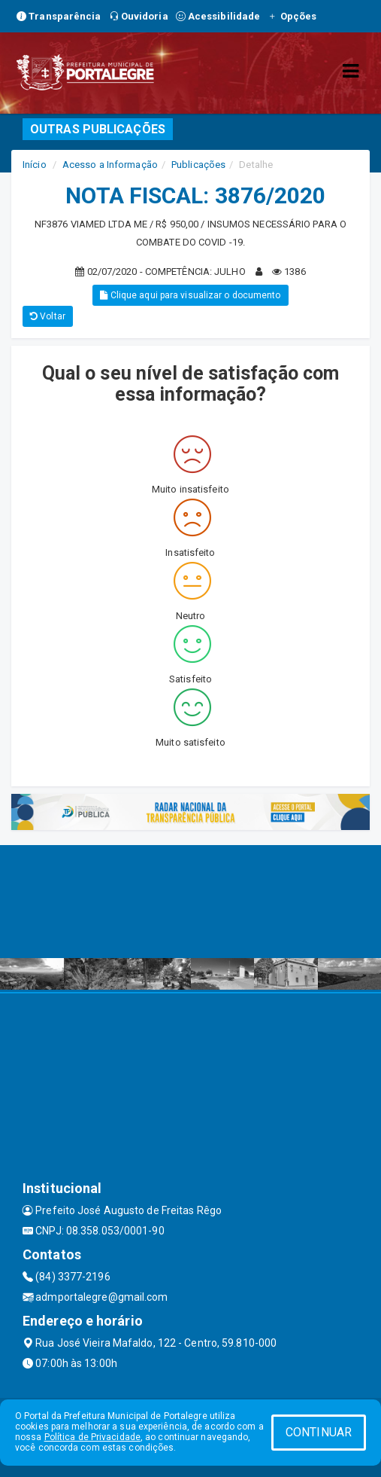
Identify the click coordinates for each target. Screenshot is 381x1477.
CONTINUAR (319, 1432)
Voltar (47, 316)
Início (35, 164)
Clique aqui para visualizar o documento (190, 295)
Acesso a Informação (110, 164)
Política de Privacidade (92, 1437)
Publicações (198, 164)
